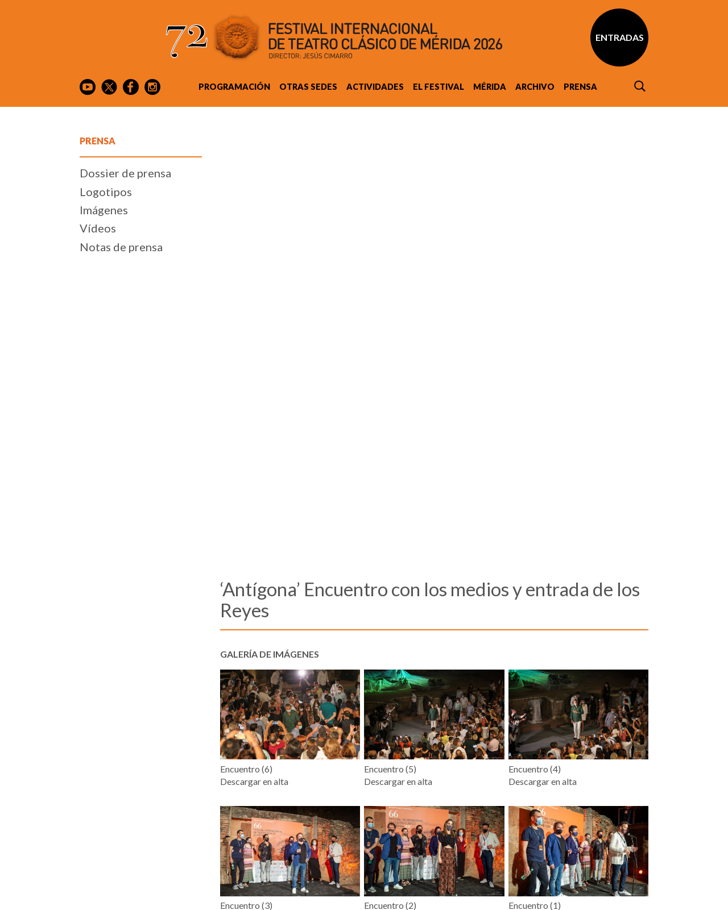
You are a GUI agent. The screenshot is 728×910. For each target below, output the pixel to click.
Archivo (535, 87)
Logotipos (106, 519)
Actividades (375, 87)
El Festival (438, 87)
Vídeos (98, 556)
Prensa (580, 87)
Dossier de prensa (125, 501)
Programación (234, 87)
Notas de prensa (121, 574)
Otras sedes (308, 87)
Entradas (619, 37)
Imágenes (104, 538)
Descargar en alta (254, 682)
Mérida (489, 87)
